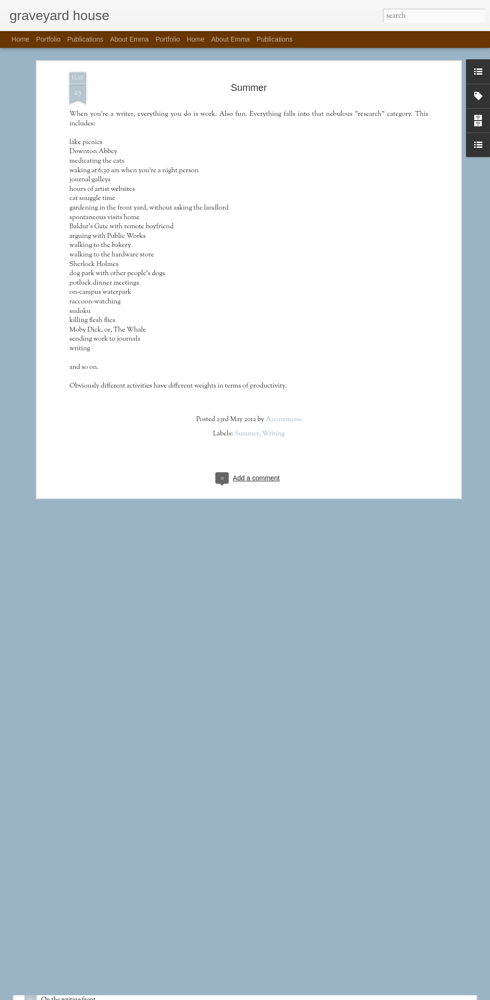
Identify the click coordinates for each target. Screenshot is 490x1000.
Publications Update (75, 989)
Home (20, 39)
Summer (246, 344)
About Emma (129, 39)
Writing (273, 344)
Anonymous (283, 330)
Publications (85, 39)
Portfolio (48, 39)
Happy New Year (176, 879)
